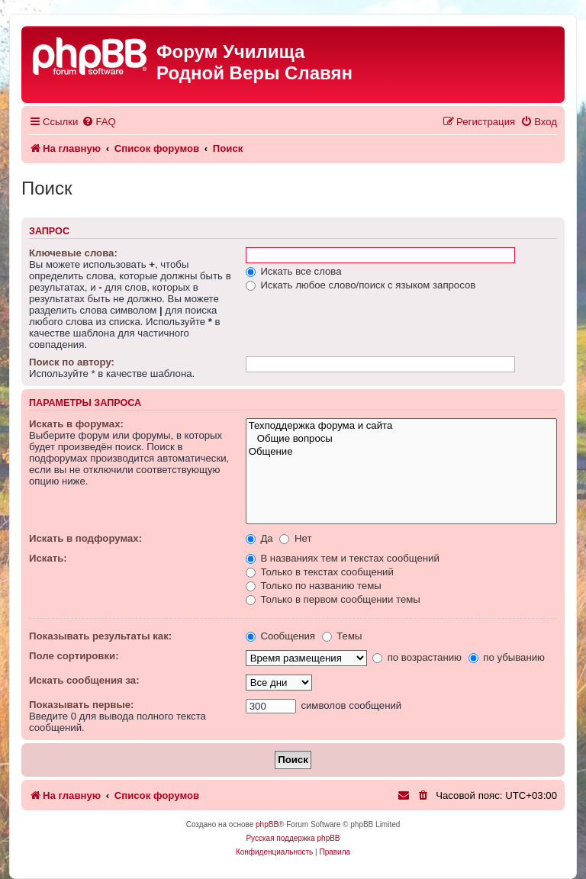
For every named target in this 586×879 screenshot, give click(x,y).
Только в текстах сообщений (320, 572)
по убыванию (506, 657)
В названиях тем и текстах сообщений (343, 558)
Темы (342, 636)
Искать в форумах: (76, 424)
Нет (295, 538)
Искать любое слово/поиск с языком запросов (361, 285)
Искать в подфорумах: (85, 538)
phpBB (267, 824)
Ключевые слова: (73, 253)
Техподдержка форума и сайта (401, 426)
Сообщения (280, 636)
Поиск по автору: (71, 362)
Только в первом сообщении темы (333, 599)
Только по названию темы (314, 585)
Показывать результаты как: (100, 636)
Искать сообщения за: (84, 680)
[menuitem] (98, 122)
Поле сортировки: (74, 656)
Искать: (48, 558)
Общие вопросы (401, 439)
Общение (401, 452)
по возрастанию (417, 657)
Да (259, 538)
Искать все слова (294, 271)
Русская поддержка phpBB (293, 838)
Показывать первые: (81, 704)
